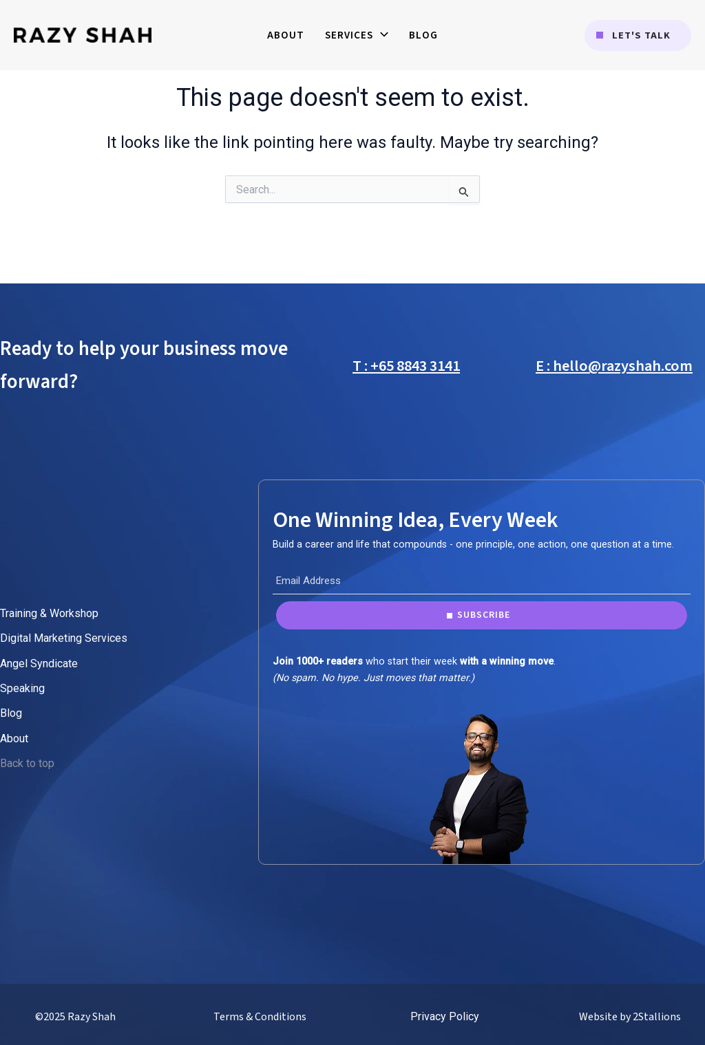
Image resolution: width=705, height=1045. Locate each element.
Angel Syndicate (39, 663)
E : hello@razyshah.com (614, 366)
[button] (638, 35)
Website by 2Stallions (630, 1016)
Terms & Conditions (259, 1016)
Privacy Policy (444, 1016)
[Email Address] (482, 580)
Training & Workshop (49, 613)
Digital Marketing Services (63, 638)
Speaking (22, 688)
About (14, 738)
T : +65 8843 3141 (406, 366)
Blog (11, 713)
